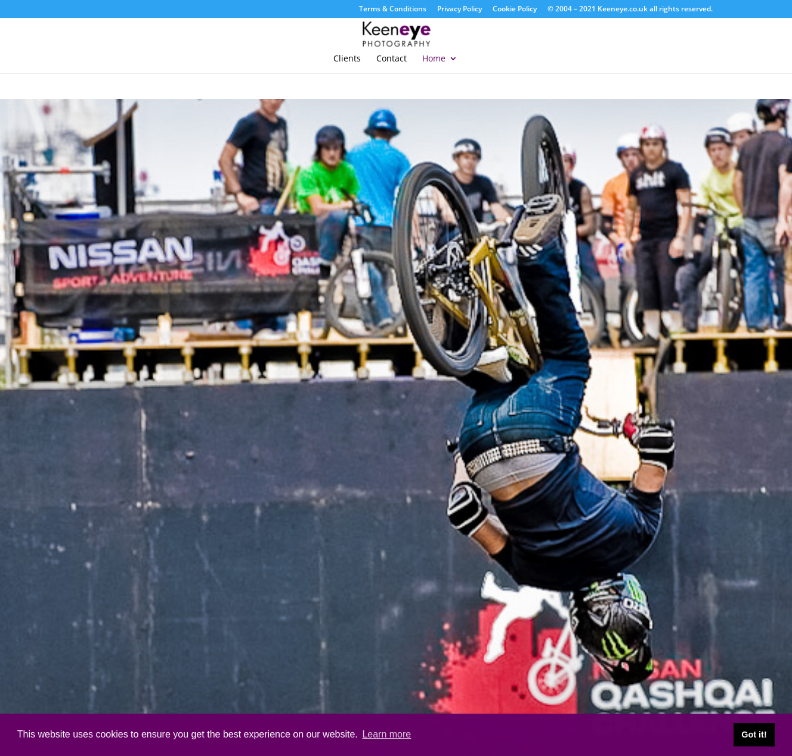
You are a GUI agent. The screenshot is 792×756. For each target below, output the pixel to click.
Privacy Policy (459, 9)
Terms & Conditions (392, 9)
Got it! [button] (753, 734)
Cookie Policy (515, 9)
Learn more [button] (386, 734)
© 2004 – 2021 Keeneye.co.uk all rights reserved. (630, 9)
